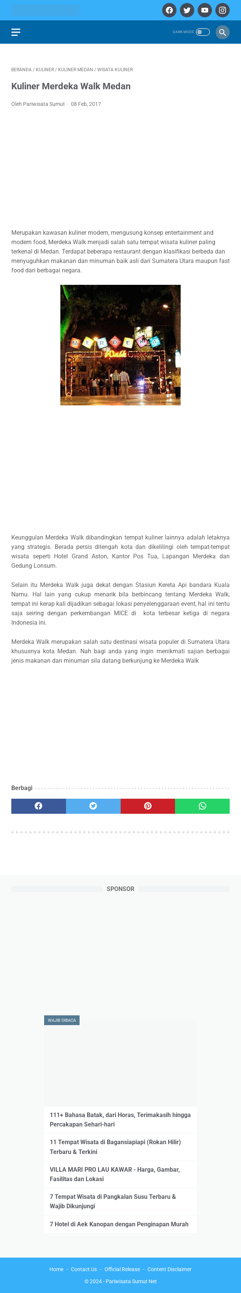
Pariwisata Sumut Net (131, 1281)
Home (56, 1269)
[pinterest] (148, 806)
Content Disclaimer (169, 1269)
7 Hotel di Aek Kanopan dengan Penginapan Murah (119, 1224)
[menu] (15, 32)
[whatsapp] (202, 806)
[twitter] (186, 10)
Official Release (122, 1269)
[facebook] (168, 10)
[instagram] (221, 10)
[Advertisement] (120, 170)
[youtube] (204, 10)
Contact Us (84, 1269)
